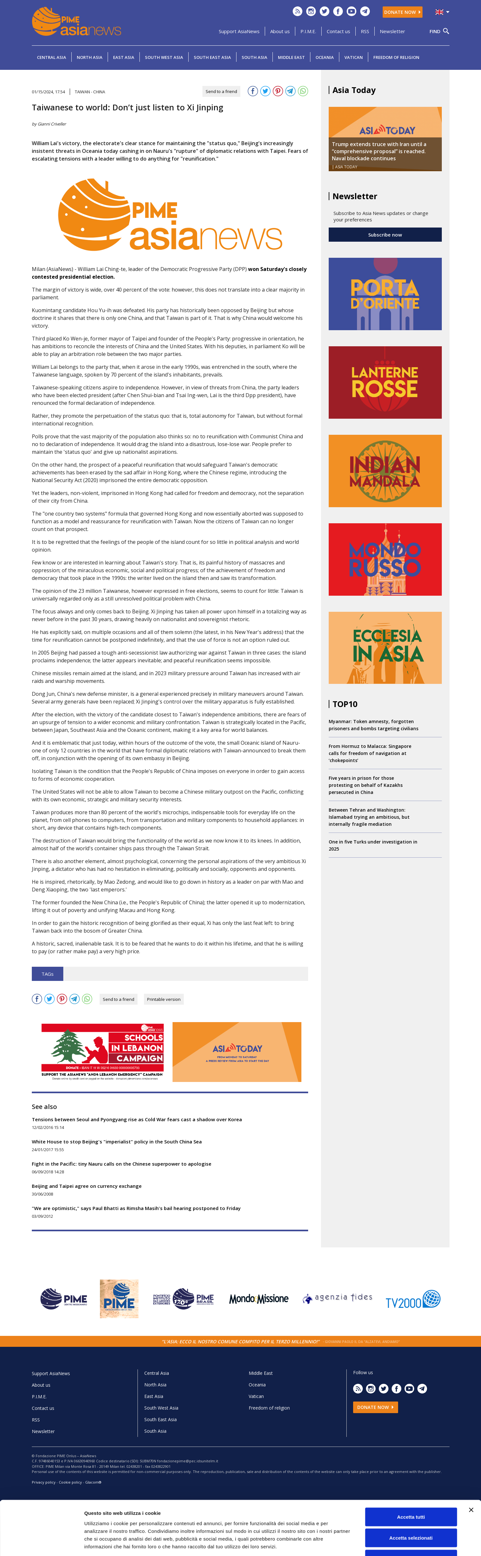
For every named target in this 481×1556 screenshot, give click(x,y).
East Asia (123, 57)
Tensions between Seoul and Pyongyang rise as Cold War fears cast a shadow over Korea (137, 1119)
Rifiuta (411, 1513)
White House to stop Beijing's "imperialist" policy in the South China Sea (117, 1141)
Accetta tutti (411, 1471)
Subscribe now (385, 234)
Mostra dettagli (338, 1543)
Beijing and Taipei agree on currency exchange (87, 1186)
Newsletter (392, 31)
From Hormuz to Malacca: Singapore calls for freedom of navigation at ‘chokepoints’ (370, 753)
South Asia (254, 57)
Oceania (325, 57)
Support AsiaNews (239, 31)
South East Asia (212, 57)
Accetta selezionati (410, 1492)
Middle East (291, 57)
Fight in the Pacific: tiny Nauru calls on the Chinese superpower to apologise (121, 1163)
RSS (365, 31)
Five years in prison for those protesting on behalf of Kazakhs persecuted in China (366, 785)
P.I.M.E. (308, 31)
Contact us (338, 31)
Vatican (353, 57)
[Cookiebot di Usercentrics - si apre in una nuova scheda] (41, 1543)
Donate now (402, 12)
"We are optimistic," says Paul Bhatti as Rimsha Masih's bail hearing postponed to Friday (136, 1208)
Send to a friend (221, 91)
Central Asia (51, 57)
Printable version (164, 999)
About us (280, 31)
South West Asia (164, 57)
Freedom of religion (396, 57)
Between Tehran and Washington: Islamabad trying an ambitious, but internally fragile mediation (369, 817)
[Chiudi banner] (471, 1464)
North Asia (89, 57)
